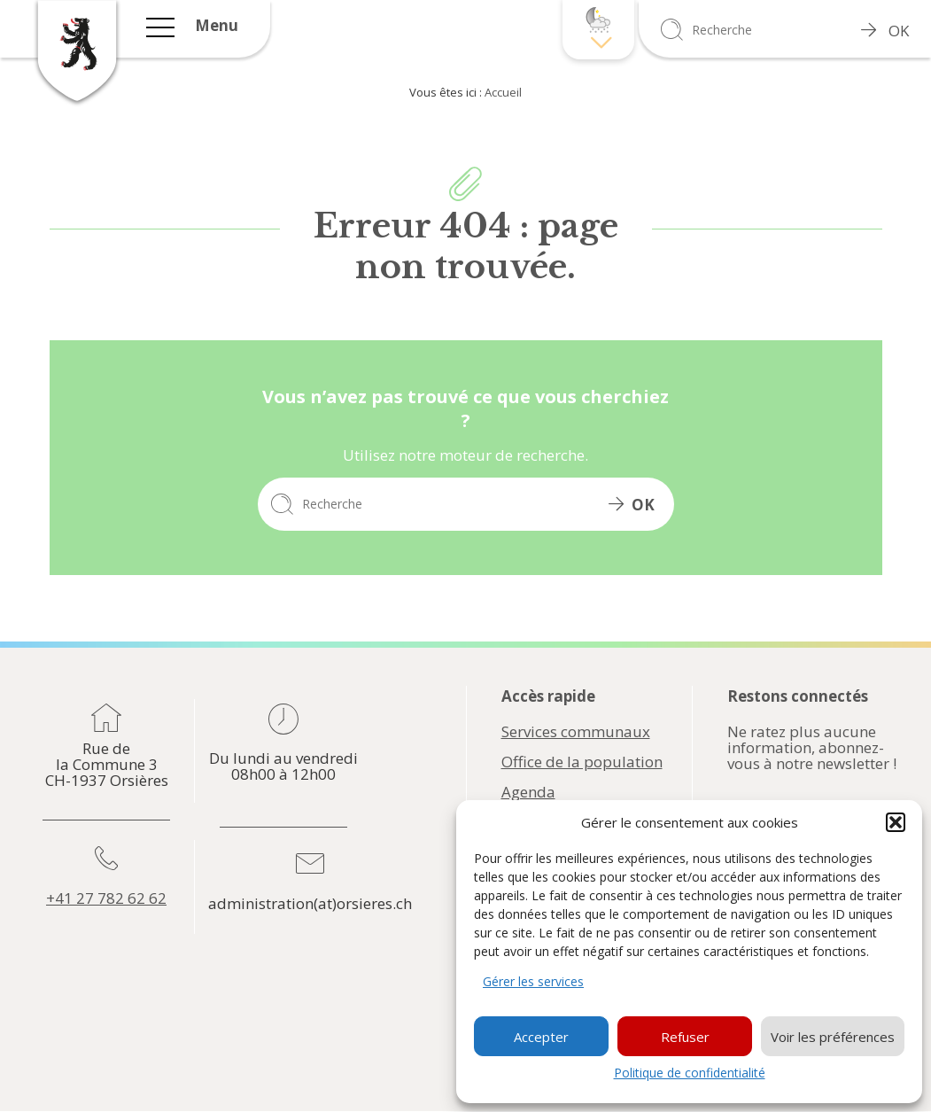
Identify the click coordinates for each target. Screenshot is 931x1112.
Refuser (685, 1037)
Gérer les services (533, 981)
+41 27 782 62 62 (106, 898)
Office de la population (582, 762)
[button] (895, 822)
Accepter (541, 1037)
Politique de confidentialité (689, 1072)
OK (885, 30)
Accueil (503, 92)
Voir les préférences (833, 1037)
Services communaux (575, 732)
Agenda (528, 792)
